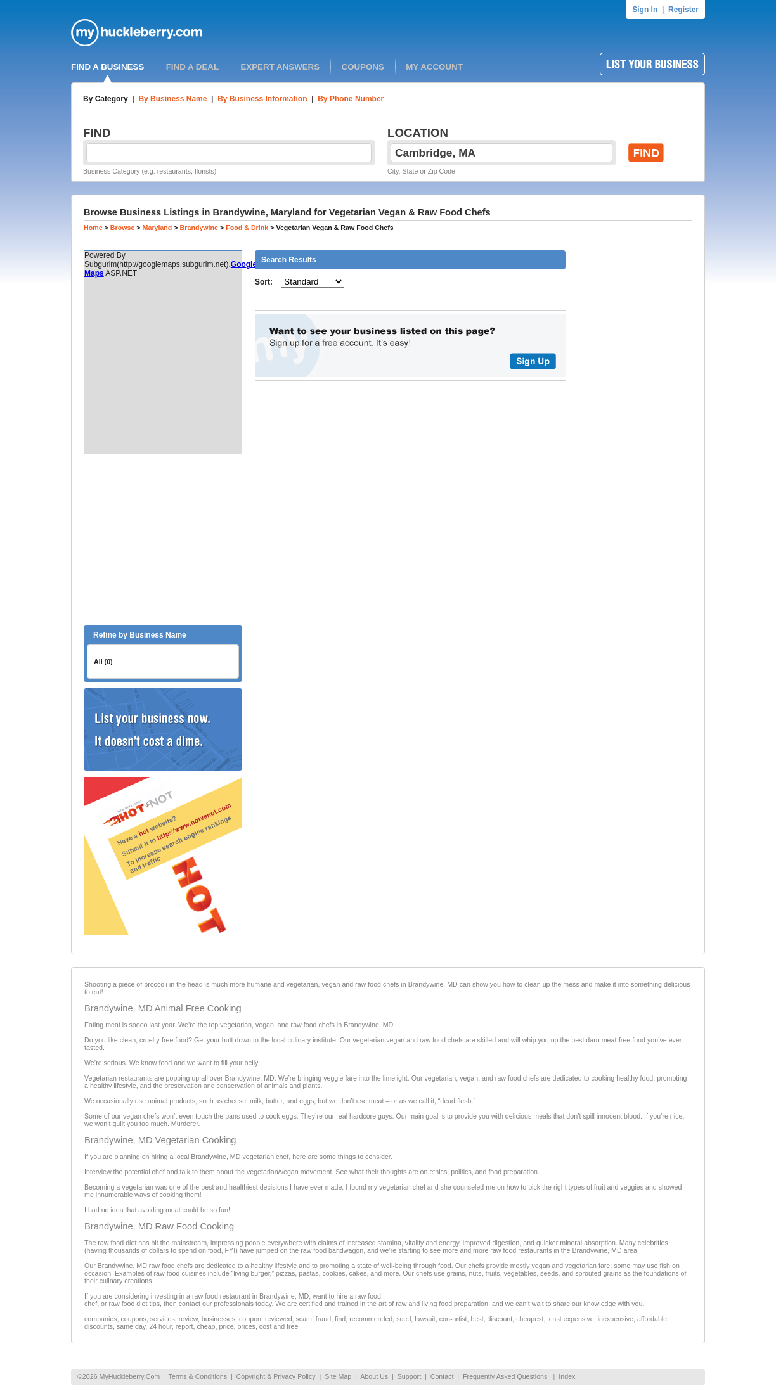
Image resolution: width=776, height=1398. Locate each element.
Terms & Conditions (198, 1376)
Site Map (338, 1376)
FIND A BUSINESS (107, 67)
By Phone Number (351, 98)
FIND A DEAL (192, 67)
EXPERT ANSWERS (280, 67)
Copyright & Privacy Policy (276, 1376)
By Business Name (172, 98)
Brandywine (199, 227)
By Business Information (262, 98)
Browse (122, 227)
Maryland (157, 227)
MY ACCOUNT (434, 67)
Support (409, 1376)
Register (683, 9)
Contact (442, 1376)
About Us (374, 1376)
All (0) (103, 661)
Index (567, 1376)
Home (93, 227)
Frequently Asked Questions (505, 1376)
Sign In (644, 9)
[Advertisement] (163, 540)
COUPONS (363, 67)
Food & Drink (247, 227)
